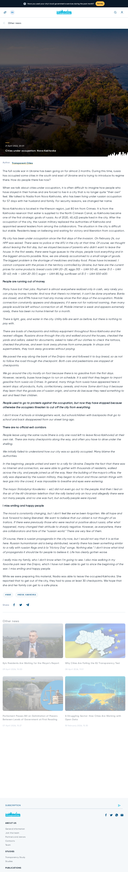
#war (8, 595)
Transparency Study (15, 857)
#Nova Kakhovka (27, 595)
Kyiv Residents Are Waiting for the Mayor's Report (31, 664)
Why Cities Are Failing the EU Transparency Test (92, 664)
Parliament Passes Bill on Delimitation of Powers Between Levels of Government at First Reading (30, 719)
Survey (100, 4)
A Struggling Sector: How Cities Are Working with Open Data (93, 719)
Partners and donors (15, 837)
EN (12, 12)
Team (8, 845)
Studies (9, 861)
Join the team (12, 833)
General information (15, 829)
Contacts (10, 841)
